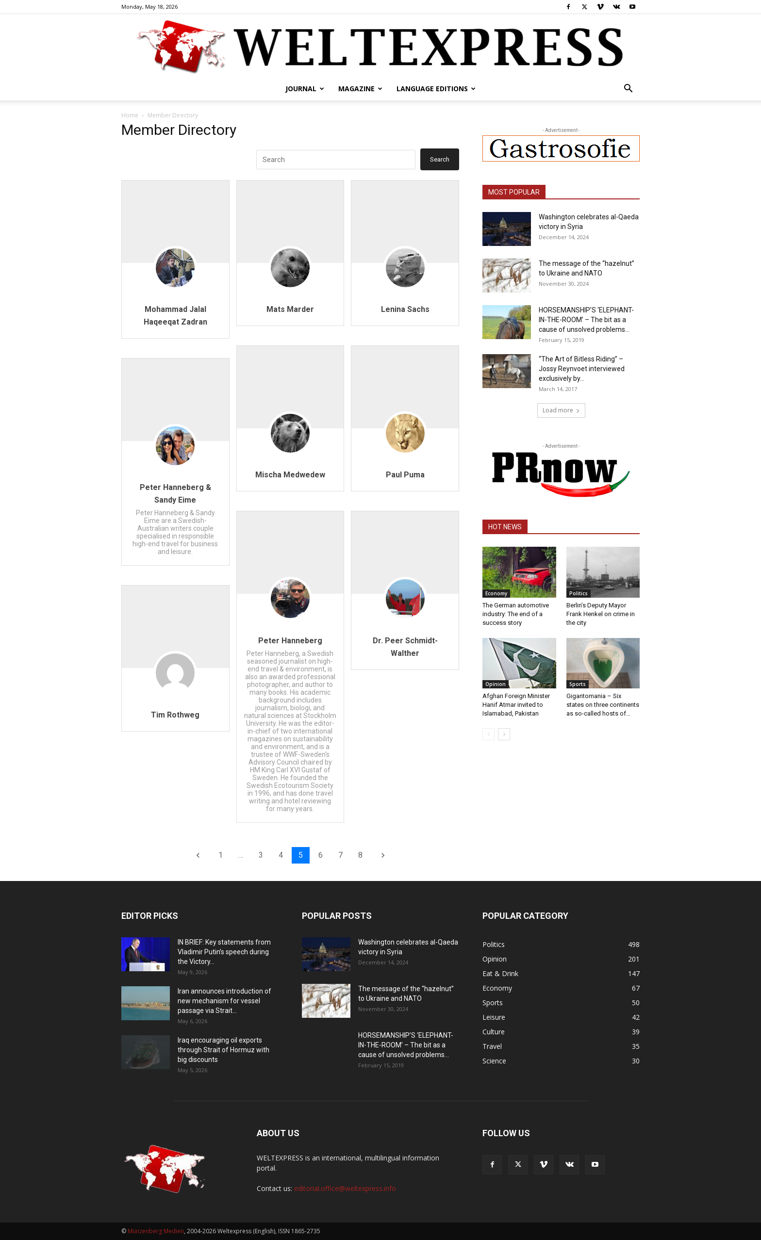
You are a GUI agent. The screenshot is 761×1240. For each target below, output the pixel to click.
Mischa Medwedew (290, 474)
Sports (577, 684)
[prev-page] (488, 734)
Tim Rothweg (175, 714)
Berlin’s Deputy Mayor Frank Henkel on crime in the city (600, 614)
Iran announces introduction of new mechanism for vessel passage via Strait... (224, 1000)
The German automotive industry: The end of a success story (515, 614)
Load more (561, 410)
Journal (304, 88)
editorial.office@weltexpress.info (345, 1188)
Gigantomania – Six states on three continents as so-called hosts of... (602, 704)
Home (129, 115)
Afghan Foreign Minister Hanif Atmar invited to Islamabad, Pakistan (516, 704)
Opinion (495, 684)
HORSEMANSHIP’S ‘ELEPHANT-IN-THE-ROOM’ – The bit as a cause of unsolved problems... (586, 319)
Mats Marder (290, 309)
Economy (496, 593)
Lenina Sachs (405, 309)
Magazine (360, 88)
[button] (628, 89)
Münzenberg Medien (156, 1231)
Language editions (436, 88)
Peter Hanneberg (290, 640)
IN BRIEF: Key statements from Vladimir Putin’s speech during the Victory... (224, 951)
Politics (578, 593)
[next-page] (504, 734)
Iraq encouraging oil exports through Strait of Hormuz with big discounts (223, 1049)
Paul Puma (405, 474)
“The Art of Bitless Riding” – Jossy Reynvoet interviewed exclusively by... (582, 368)
